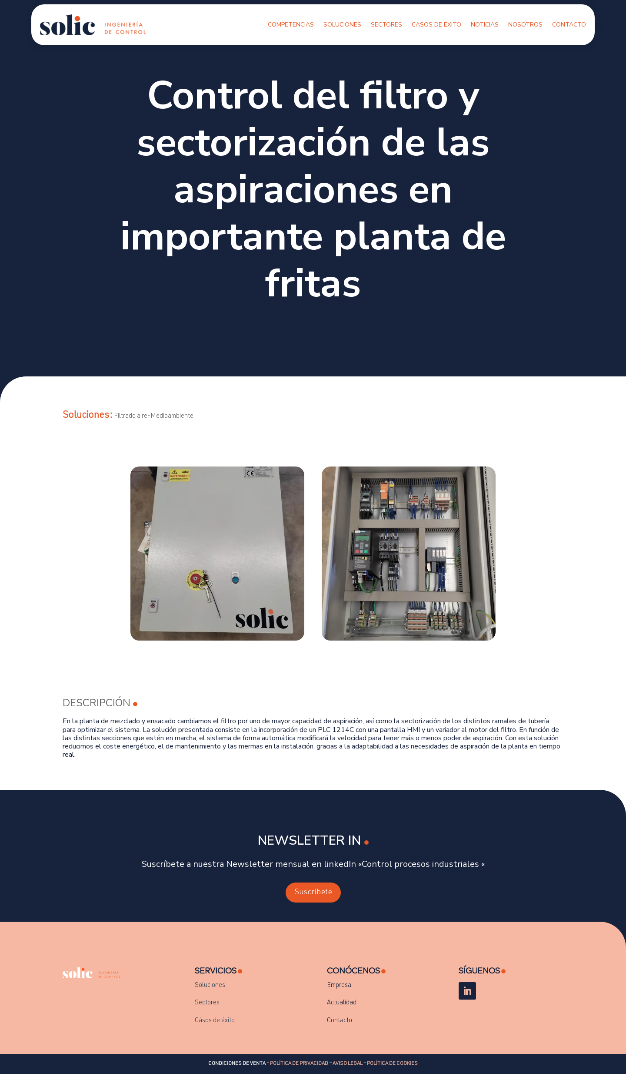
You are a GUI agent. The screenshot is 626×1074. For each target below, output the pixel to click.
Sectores (386, 24)
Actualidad (341, 1003)
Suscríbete (313, 892)
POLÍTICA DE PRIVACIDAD (299, 1063)
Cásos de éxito (215, 1020)
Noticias (485, 24)
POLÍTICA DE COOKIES (392, 1063)
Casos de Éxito (436, 24)
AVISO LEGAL (348, 1063)
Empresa (339, 985)
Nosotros (525, 24)
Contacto (569, 24)
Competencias (291, 24)
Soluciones (342, 24)
